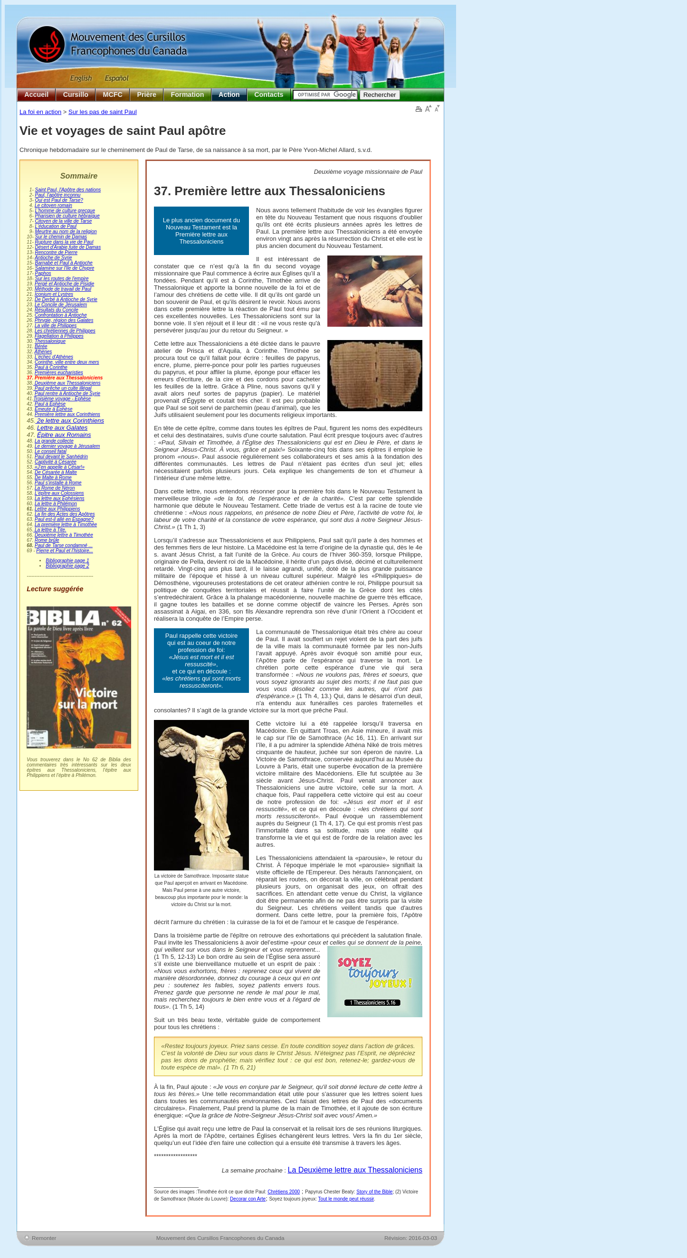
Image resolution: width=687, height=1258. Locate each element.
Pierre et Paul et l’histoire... (64, 550)
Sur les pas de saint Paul (102, 111)
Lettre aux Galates (62, 427)
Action (229, 94)
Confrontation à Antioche (61, 315)
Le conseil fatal (51, 451)
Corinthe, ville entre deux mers (67, 362)
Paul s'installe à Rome (58, 482)
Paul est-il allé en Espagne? (64, 519)
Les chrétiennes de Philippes (65, 330)
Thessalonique (50, 341)
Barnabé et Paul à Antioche (64, 262)
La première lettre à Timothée (66, 524)
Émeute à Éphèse (54, 409)
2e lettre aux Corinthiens (69, 420)
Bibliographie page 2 (67, 565)
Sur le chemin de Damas (61, 236)
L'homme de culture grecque (65, 210)
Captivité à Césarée (55, 461)
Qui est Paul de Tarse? (59, 200)
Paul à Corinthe (51, 367)
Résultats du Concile (56, 309)
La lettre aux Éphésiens (60, 498)
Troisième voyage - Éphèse (62, 398)
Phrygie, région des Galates (64, 320)
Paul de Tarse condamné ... (64, 545)
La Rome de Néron (55, 488)
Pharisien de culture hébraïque (67, 215)
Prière (146, 94)
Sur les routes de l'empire (62, 278)
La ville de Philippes (55, 325)
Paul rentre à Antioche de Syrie (67, 393)
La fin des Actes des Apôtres (65, 514)
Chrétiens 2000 (283, 1191)
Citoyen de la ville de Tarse (63, 221)
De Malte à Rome (53, 477)
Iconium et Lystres (54, 294)
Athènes (43, 351)
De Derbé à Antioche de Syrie (66, 299)
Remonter (44, 1238)
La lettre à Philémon (56, 503)
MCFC (113, 94)
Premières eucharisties (59, 372)
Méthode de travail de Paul (63, 289)
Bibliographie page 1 (67, 560)
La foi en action (40, 111)
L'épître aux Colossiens (59, 493)
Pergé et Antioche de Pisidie (64, 283)
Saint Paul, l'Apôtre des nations (68, 189)
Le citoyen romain (53, 205)
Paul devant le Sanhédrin (61, 456)
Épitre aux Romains (64, 434)
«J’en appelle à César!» (59, 467)
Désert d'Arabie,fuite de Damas (68, 247)
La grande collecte (54, 441)
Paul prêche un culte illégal (62, 388)
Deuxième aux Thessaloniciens (66, 383)
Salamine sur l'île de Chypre (65, 268)
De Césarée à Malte (56, 472)
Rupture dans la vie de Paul (64, 242)
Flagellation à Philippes (59, 336)
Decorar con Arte (248, 1198)
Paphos (43, 273)
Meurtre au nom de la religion (66, 231)
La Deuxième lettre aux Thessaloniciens (355, 1170)
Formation (187, 94)
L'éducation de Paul (56, 226)
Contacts (268, 94)
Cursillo (75, 94)
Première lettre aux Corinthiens (67, 414)
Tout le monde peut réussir (346, 1198)
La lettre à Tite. (49, 529)
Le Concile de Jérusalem (61, 304)
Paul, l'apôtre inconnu (58, 195)
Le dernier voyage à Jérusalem (67, 446)
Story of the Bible (374, 1191)
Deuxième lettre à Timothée (64, 535)
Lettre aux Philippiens (57, 508)
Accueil (36, 94)
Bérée (41, 346)
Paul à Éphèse (50, 404)
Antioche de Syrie (53, 257)
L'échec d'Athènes (54, 356)
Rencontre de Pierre (56, 252)
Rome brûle (47, 540)
